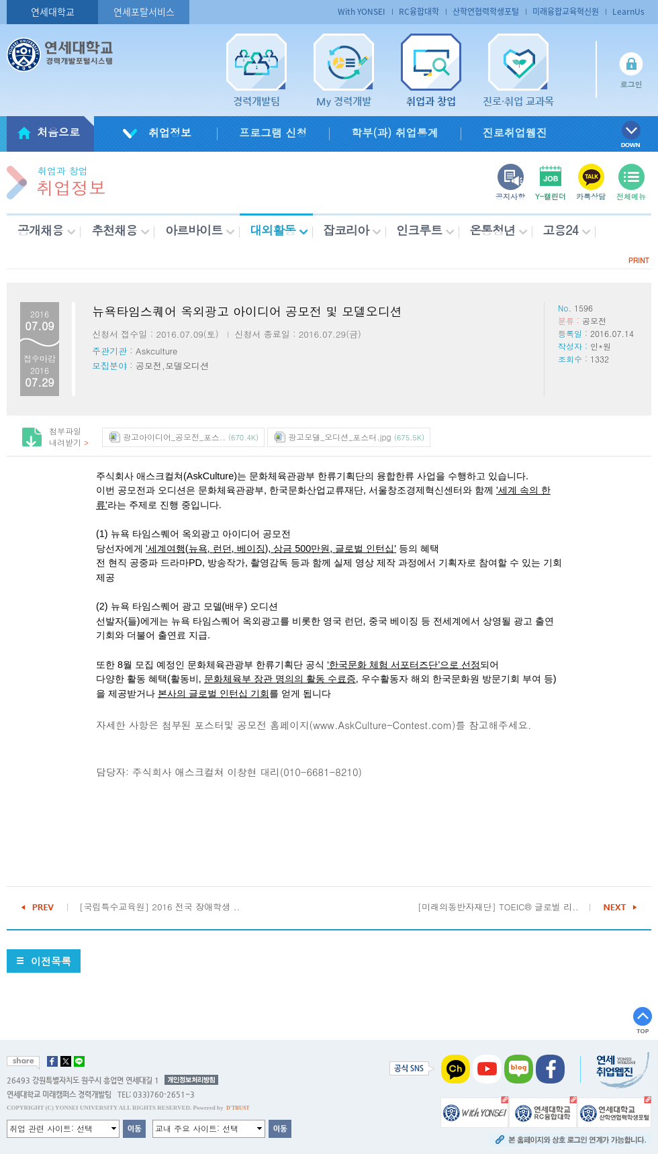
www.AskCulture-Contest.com (382, 725)
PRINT (638, 260)
